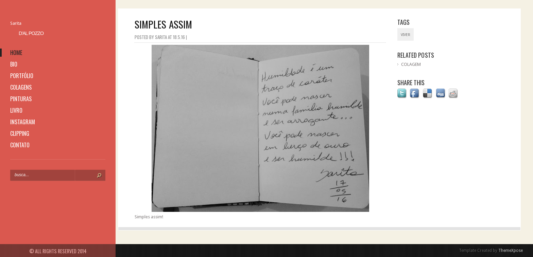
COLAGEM (411, 64)
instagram (22, 122)
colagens (21, 87)
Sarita (15, 23)
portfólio (21, 76)
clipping (19, 133)
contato (20, 145)
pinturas (21, 99)
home (16, 53)
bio (13, 64)
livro (16, 110)
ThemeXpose (510, 250)
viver (405, 35)
